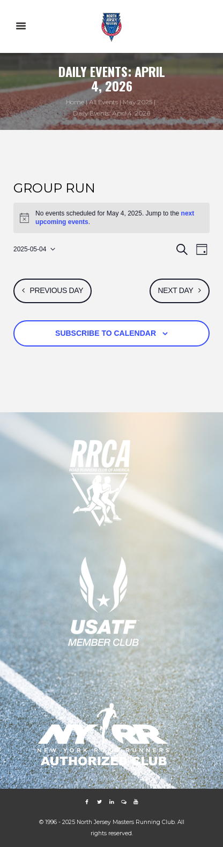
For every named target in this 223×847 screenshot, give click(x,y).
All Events (103, 102)
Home (75, 102)
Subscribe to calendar (105, 333)
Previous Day (57, 290)
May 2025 (137, 102)
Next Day (176, 290)
